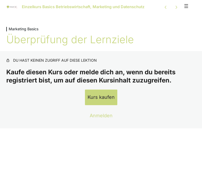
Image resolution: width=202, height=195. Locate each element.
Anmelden (101, 115)
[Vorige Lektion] (165, 7)
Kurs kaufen (101, 97)
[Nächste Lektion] (176, 7)
